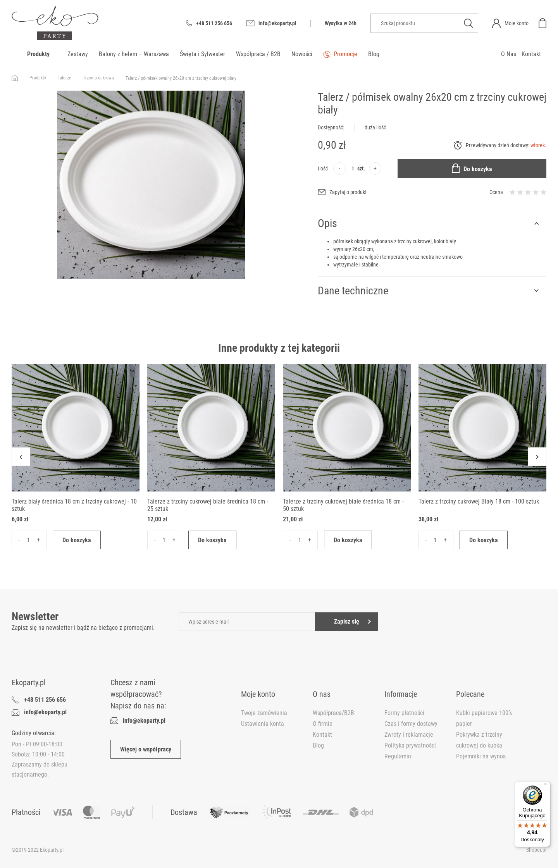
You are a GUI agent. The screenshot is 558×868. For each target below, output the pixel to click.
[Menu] (545, 786)
